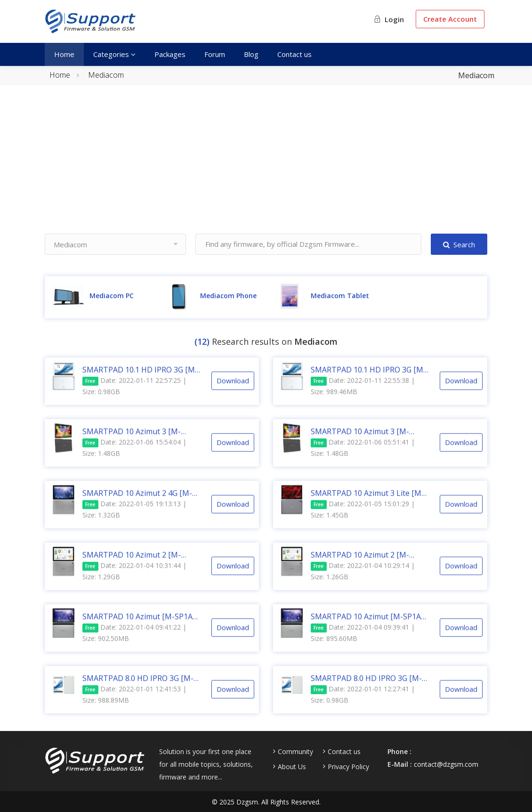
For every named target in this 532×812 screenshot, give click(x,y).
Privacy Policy (348, 767)
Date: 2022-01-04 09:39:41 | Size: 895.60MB (363, 642)
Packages (169, 54)
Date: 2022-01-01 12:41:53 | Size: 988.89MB (134, 703)
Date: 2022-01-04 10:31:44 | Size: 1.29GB (134, 580)
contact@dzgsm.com (446, 764)
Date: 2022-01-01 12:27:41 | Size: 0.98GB (363, 703)
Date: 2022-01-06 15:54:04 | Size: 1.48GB (134, 457)
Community (295, 751)
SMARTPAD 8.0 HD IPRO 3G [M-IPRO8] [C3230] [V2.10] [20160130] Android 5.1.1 (366, 687)
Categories (114, 54)
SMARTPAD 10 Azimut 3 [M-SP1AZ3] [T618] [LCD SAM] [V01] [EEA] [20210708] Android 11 (368, 440)
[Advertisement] (266, 168)
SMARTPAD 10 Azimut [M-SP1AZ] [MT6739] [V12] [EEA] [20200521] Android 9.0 (141, 625)
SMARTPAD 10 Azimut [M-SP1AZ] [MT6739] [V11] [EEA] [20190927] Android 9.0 (369, 625)
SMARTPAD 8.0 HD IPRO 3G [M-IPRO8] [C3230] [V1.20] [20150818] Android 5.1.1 (137, 687)
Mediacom (106, 75)
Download (233, 390)
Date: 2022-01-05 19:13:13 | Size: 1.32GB (134, 518)
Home (64, 54)
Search (459, 244)
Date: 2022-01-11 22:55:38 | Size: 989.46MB (363, 395)
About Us (292, 767)
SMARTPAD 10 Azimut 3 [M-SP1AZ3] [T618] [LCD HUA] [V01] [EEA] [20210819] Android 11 (139, 440)
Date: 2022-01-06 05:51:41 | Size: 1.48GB (363, 457)
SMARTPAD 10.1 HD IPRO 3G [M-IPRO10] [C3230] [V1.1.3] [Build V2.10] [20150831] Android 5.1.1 (140, 379)
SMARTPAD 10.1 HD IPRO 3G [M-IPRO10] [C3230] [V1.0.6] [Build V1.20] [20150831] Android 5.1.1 (368, 379)
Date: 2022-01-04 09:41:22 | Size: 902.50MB (134, 642)
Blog (251, 54)
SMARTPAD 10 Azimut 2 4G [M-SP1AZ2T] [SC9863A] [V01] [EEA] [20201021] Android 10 (138, 502)
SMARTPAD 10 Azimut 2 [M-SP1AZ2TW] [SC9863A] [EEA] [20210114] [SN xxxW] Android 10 (140, 564)
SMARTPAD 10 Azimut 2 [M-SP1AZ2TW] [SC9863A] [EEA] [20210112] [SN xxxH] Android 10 (368, 564)
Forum (214, 54)
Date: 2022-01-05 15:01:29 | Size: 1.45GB (363, 518)
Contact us (294, 54)
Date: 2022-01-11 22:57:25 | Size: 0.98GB (134, 395)
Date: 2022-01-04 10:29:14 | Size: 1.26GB (363, 580)
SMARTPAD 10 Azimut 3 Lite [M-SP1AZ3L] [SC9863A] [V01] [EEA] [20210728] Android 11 (367, 502)
